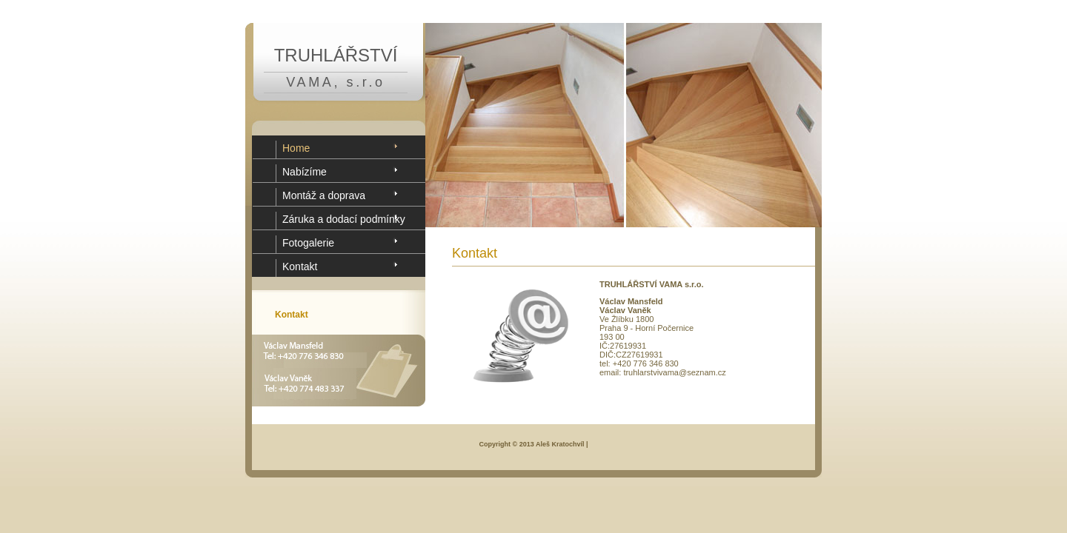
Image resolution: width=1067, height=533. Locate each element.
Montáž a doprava (323, 195)
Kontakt (299, 266)
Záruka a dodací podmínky (343, 219)
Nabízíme (304, 172)
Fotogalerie (308, 243)
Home (296, 148)
